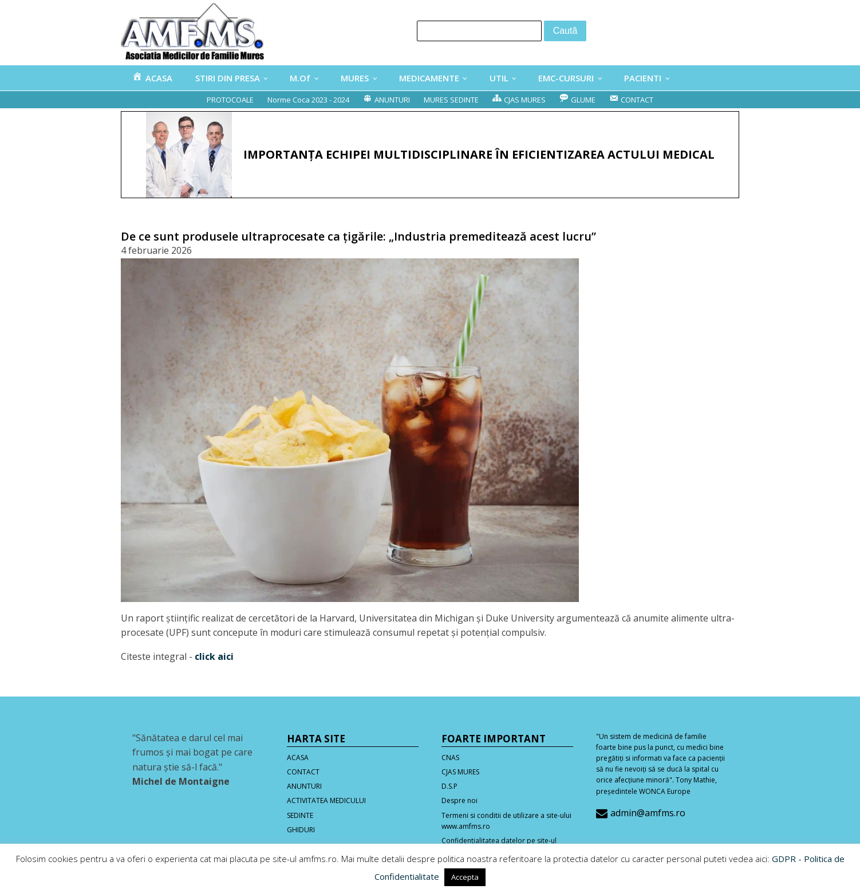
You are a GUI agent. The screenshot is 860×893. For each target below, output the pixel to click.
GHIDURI (301, 830)
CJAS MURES (460, 772)
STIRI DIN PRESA (227, 78)
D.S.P (449, 786)
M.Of (300, 78)
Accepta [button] (465, 877)
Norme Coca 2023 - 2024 (308, 100)
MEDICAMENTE (429, 78)
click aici (214, 656)
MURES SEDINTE (451, 100)
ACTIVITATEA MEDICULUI (326, 800)
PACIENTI (642, 78)
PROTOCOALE (230, 100)
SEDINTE (300, 815)
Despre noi (459, 800)
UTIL (499, 78)
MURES (355, 78)
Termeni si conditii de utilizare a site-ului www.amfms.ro (506, 821)
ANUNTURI (304, 786)
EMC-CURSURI (566, 78)
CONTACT (303, 772)
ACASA (298, 757)
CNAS (450, 757)
